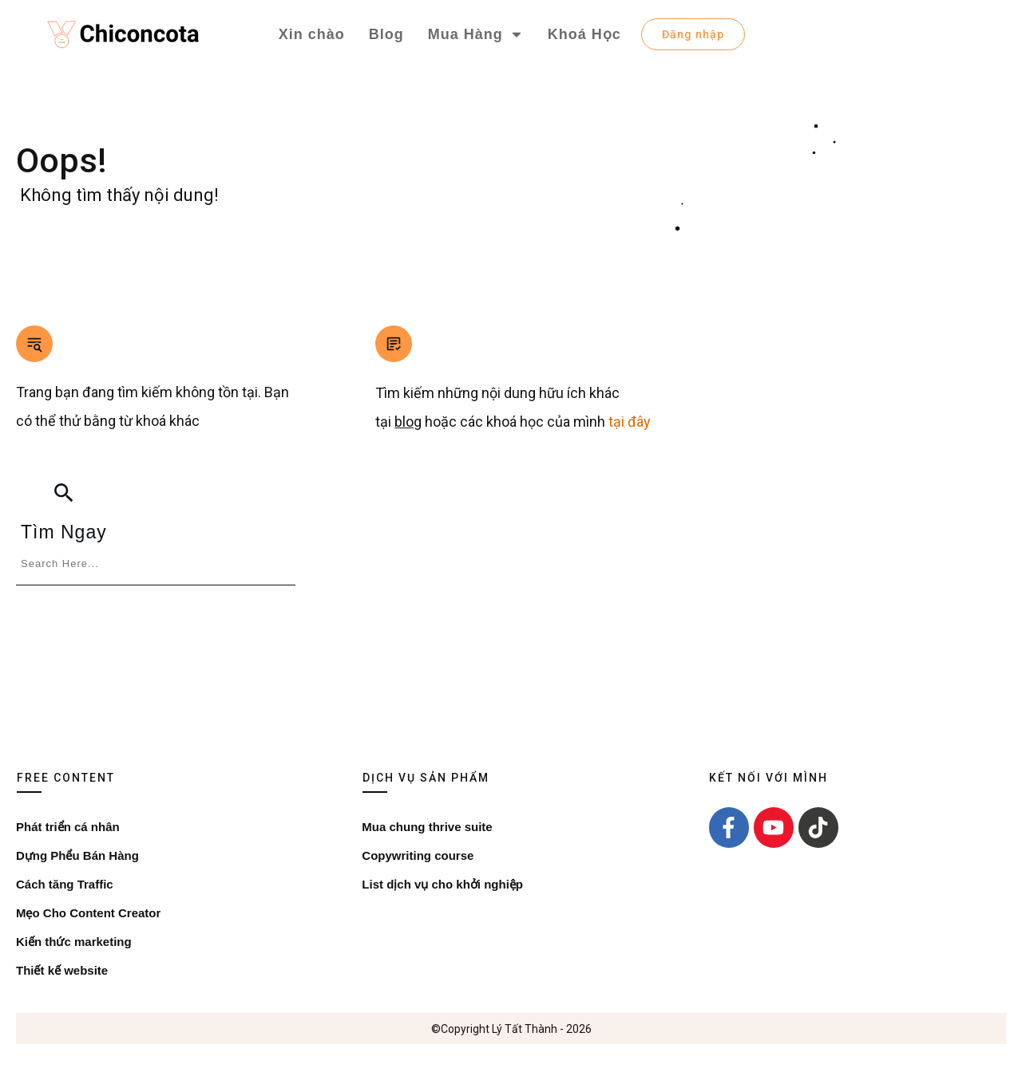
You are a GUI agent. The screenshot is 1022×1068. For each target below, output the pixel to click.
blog (408, 421)
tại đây (628, 421)
